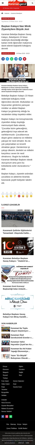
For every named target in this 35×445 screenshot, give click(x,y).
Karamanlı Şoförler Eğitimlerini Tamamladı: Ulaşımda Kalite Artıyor (17, 231)
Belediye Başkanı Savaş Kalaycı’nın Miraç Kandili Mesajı (14, 315)
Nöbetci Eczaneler (7, 408)
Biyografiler (5, 392)
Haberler (7, 13)
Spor (20, 375)
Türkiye (5, 378)
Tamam (27, 443)
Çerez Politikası (12, 428)
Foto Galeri (5, 381)
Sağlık (21, 372)
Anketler (4, 400)
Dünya (5, 366)
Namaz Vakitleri (6, 411)
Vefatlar (3, 395)
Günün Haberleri (18, 381)
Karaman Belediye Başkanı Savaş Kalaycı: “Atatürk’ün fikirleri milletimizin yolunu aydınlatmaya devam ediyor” (16, 259)
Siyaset (5, 375)
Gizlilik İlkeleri (22, 428)
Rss (8, 424)
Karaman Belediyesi (16, 13)
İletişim (25, 424)
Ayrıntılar (21, 443)
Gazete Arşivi (17, 387)
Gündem (22, 369)
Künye (19, 424)
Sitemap (13, 424)
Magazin (5, 372)
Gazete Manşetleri (7, 405)
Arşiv (14, 384)
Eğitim (21, 366)
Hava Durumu (6, 402)
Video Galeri (5, 384)
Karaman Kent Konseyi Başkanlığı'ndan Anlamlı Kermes (14, 287)
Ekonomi (6, 369)
